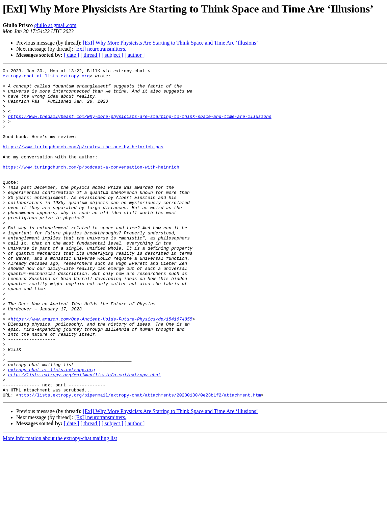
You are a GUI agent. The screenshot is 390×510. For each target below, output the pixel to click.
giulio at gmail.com (55, 25)
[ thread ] (90, 55)
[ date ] (71, 55)
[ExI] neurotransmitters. (100, 49)
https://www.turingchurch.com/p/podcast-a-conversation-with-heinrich (91, 187)
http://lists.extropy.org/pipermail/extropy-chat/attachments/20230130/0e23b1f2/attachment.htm (140, 461)
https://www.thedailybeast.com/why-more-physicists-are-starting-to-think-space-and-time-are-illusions (139, 126)
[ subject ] (112, 55)
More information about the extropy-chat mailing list (60, 504)
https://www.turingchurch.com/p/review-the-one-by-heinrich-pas (83, 163)
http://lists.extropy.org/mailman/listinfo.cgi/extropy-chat (84, 436)
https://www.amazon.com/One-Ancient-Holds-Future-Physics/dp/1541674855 (101, 369)
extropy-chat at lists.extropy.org (46, 78)
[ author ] (135, 55)
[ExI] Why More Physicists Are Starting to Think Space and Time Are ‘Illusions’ (170, 43)
